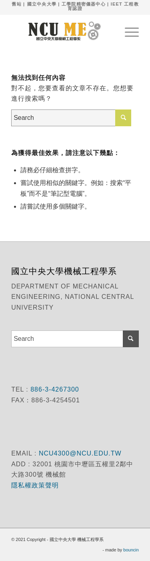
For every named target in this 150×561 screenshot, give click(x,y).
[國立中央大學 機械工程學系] (62, 31)
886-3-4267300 (53, 389)
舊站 (16, 4)
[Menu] (128, 31)
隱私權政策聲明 (36, 485)
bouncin (131, 549)
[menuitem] (128, 31)
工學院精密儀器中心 (84, 4)
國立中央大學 (41, 4)
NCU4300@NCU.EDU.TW (80, 453)
